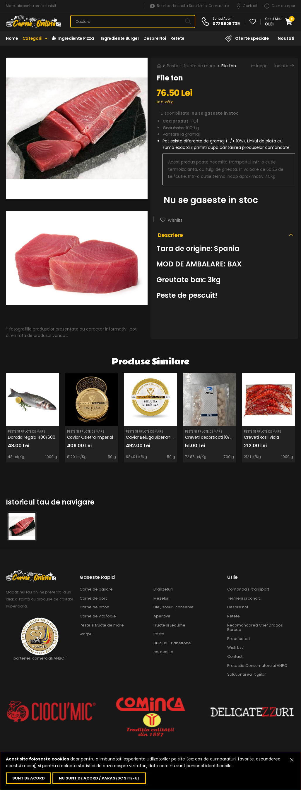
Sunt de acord (28, 778)
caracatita (163, 652)
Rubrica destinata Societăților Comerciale (189, 6)
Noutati (286, 38)
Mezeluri (161, 598)
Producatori (238, 638)
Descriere (170, 235)
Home (12, 38)
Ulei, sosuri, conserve (173, 607)
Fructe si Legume (169, 625)
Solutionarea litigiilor (246, 674)
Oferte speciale (247, 38)
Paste (158, 634)
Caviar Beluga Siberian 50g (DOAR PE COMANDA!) (175, 437)
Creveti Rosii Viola (261, 437)
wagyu (86, 634)
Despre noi (154, 38)
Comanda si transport (248, 589)
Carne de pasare (96, 589)
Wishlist (174, 220)
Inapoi (262, 66)
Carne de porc (94, 598)
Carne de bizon (94, 607)
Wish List (235, 647)
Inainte (281, 66)
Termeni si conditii (244, 598)
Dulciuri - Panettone (172, 643)
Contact (246, 6)
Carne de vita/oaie (98, 616)
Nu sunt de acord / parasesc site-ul (99, 778)
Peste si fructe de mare (191, 66)
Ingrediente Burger (118, 38)
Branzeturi (163, 589)
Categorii (32, 38)
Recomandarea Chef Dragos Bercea (255, 627)
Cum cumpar (279, 6)
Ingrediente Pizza (73, 38)
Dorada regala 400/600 (31, 437)
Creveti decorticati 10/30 (210, 437)
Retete (177, 38)
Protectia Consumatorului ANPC (257, 665)
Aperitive (161, 616)
